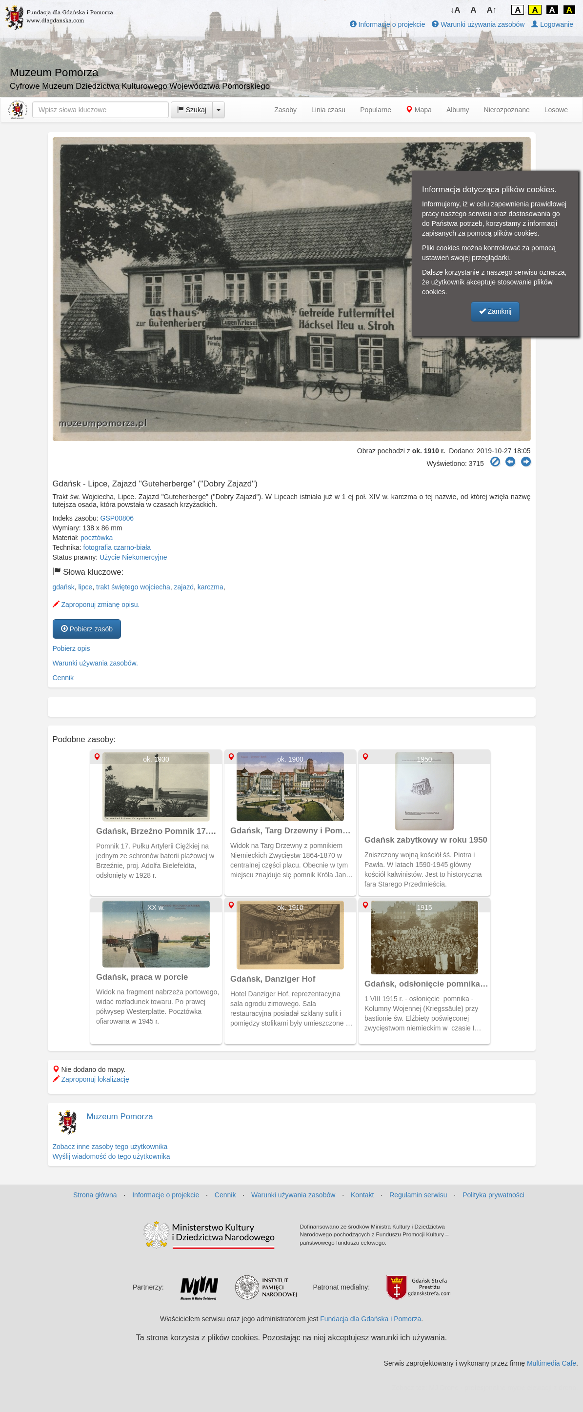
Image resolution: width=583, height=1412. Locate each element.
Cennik (63, 678)
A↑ (492, 10)
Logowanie (552, 24)
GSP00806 (117, 518)
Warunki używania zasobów (478, 24)
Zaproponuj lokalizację (91, 1079)
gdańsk (64, 587)
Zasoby (285, 110)
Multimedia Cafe (551, 1363)
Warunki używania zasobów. (95, 663)
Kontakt (362, 1195)
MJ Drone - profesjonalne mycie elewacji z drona (502, 1388)
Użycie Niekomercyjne (133, 557)
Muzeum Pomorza (120, 1116)
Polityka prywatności (493, 1195)
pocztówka (96, 538)
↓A (455, 10)
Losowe (556, 110)
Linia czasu (328, 110)
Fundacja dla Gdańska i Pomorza (370, 1319)
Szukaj (191, 110)
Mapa (419, 110)
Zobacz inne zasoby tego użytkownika (110, 1146)
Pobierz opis (71, 648)
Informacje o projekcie (387, 24)
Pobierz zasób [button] (87, 629)
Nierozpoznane (507, 110)
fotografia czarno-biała (117, 547)
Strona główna (95, 1195)
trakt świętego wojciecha (133, 587)
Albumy (457, 110)
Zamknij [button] (495, 311)
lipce (85, 587)
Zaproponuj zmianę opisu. (96, 604)
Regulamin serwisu (418, 1195)
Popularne (375, 110)
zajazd (184, 587)
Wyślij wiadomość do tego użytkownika (111, 1156)
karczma (210, 587)
